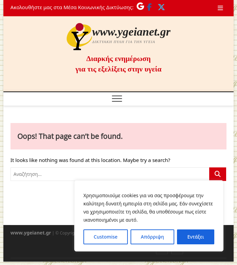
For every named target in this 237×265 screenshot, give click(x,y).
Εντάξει (195, 236)
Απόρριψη (152, 236)
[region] (148, 215)
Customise (105, 236)
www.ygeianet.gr (131, 31)
